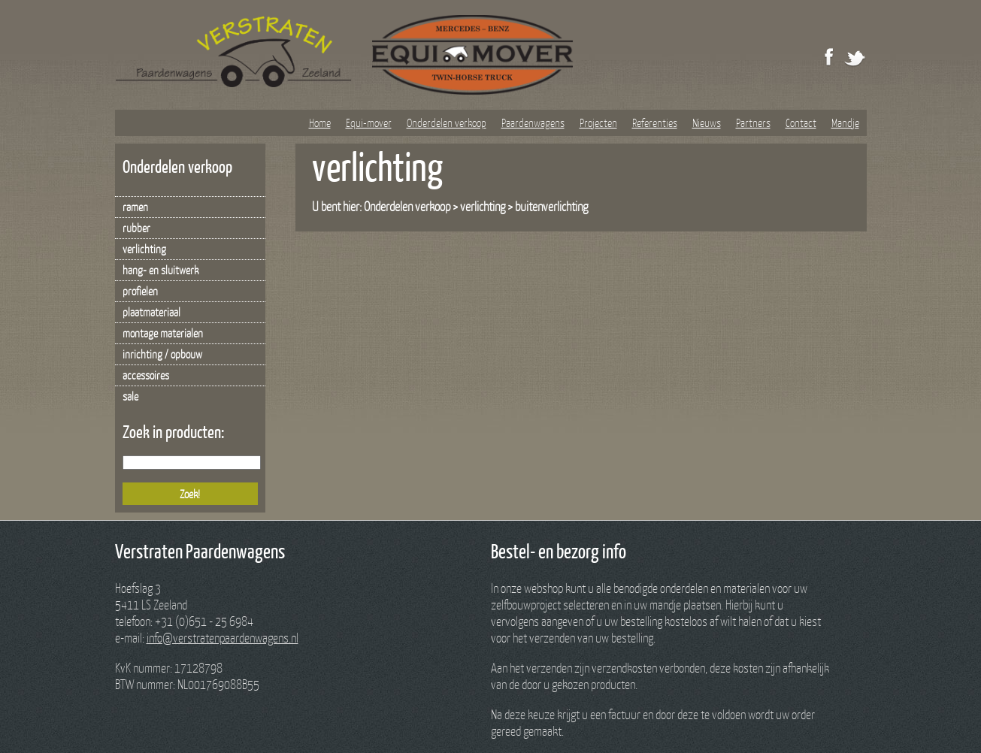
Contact (801, 122)
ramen (135, 206)
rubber (136, 227)
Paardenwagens (533, 122)
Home (320, 122)
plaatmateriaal (151, 312)
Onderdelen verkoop (446, 122)
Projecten (598, 122)
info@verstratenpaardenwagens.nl (222, 638)
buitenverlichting (551, 206)
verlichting (144, 249)
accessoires (146, 375)
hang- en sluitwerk (160, 270)
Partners (753, 122)
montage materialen (163, 333)
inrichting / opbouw (162, 354)
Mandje (845, 122)
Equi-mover (369, 122)
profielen (140, 291)
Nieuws (706, 122)
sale (130, 396)
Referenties (654, 122)
